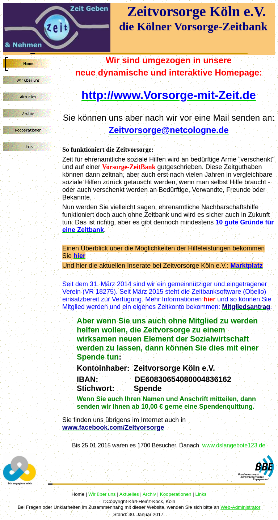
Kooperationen (175, 494)
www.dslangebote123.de (233, 445)
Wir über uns (102, 494)
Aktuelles (129, 494)
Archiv (149, 494)
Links (200, 494)
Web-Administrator (240, 507)
